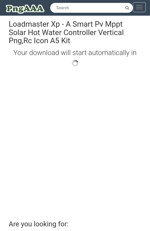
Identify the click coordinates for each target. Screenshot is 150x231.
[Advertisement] (70, 141)
